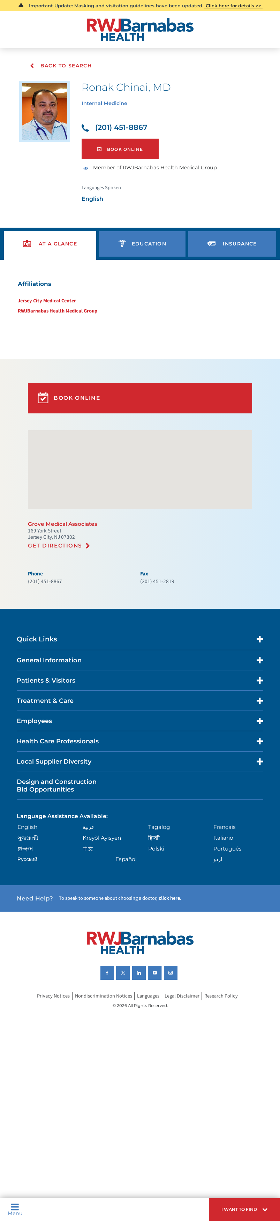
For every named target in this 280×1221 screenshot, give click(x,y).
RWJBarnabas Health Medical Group (54, 323)
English (28, 870)
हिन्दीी (154, 881)
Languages (148, 1047)
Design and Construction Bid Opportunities (60, 826)
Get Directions (56, 572)
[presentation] (50, 252)
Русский (28, 904)
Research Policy (225, 1047)
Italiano (223, 881)
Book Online (122, 153)
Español (126, 904)
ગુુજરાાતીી (29, 881)
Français (224, 870)
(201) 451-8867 (116, 129)
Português (228, 893)
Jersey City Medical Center (43, 312)
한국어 (26, 893)
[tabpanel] (140, 309)
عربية (89, 870)
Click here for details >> (234, 5)
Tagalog (159, 870)
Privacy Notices (49, 1047)
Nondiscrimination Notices (101, 1047)
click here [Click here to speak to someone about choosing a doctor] (175, 946)
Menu (15, 1208)
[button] (240, 1208)
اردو (217, 904)
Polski (156, 893)
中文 (88, 893)
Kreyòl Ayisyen (103, 881)
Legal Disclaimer (183, 1047)
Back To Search (61, 65)
